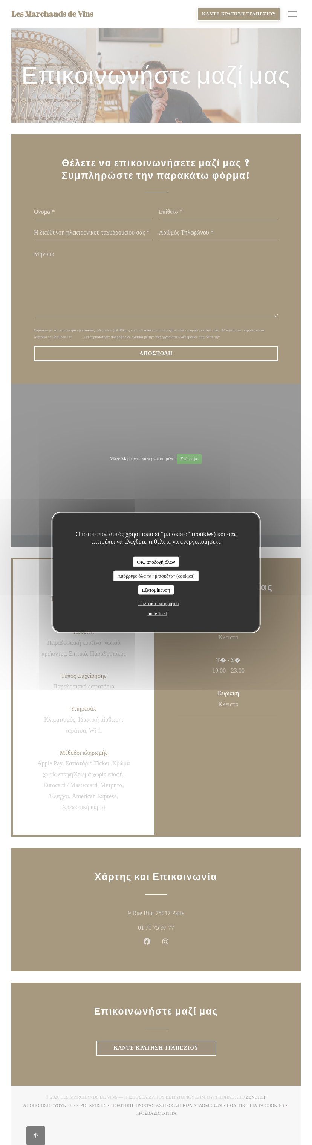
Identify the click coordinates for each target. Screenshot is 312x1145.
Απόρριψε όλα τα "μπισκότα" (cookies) (155, 576)
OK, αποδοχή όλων (156, 561)
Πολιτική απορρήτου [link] (158, 603)
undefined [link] (157, 613)
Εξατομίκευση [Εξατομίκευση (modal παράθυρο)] (156, 589)
